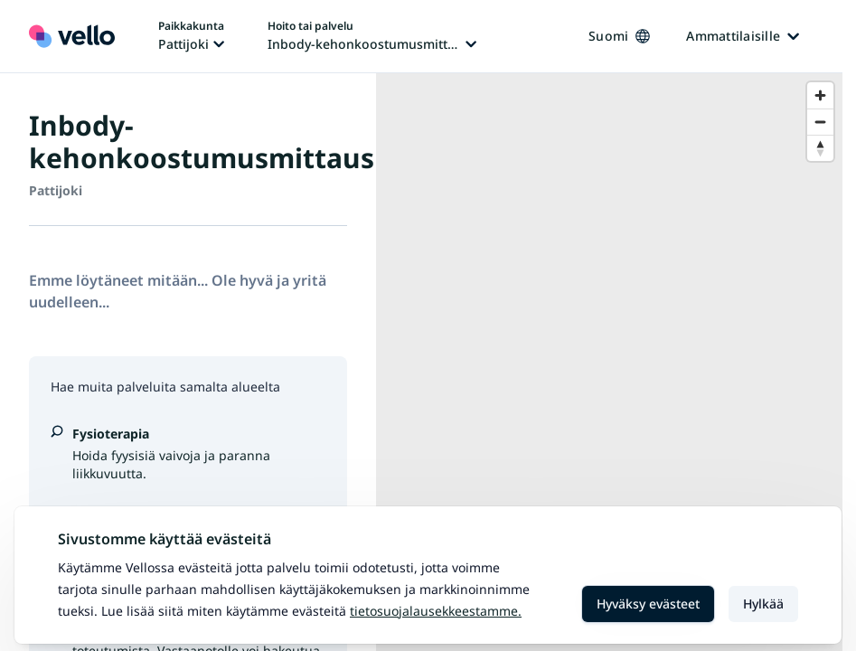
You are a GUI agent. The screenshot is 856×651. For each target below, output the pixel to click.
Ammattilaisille (742, 35)
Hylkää (763, 603)
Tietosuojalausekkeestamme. (436, 610)
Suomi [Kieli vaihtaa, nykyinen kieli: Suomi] (619, 35)
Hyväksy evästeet (648, 603)
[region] (609, 362)
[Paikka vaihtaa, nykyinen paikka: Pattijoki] (191, 36)
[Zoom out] (820, 121)
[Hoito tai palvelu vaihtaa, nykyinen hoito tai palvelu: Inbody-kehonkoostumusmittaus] (372, 36)
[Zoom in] (820, 95)
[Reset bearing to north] (820, 148)
